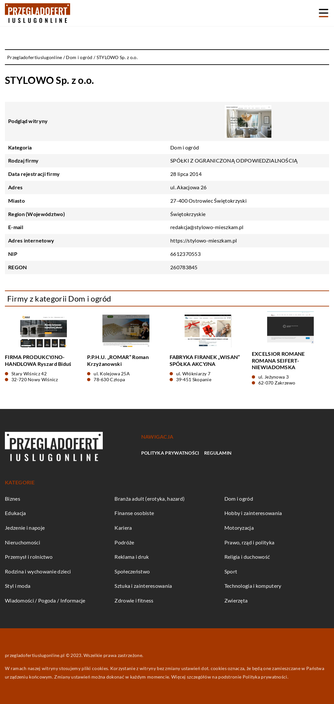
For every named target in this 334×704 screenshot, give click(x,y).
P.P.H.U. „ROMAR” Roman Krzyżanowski (118, 360)
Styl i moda (17, 586)
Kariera (123, 527)
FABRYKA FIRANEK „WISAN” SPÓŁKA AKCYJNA (205, 360)
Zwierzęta (236, 600)
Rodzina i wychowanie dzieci (38, 571)
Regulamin (218, 453)
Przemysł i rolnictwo (29, 557)
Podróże (124, 542)
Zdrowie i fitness (133, 600)
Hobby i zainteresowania (253, 513)
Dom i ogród (184, 147)
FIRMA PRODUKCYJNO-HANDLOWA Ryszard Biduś (38, 360)
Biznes (12, 498)
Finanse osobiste (134, 513)
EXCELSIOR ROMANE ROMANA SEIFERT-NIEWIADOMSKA (278, 360)
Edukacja (15, 513)
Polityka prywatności (170, 453)
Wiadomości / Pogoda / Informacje (45, 600)
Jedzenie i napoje (25, 527)
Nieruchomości (22, 542)
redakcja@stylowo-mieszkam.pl (206, 227)
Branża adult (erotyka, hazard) (149, 498)
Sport (230, 571)
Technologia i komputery (252, 586)
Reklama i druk (131, 557)
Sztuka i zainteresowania (143, 586)
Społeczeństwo (132, 571)
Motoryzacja (239, 527)
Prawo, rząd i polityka (249, 542)
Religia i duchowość (247, 557)
